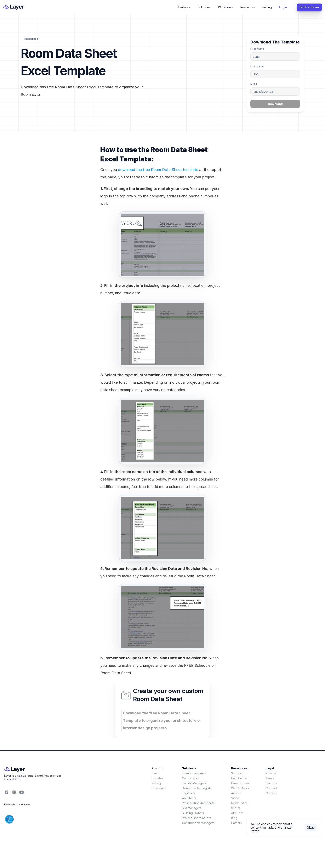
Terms (270, 778)
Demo (155, 773)
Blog (234, 818)
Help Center (239, 778)
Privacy (271, 773)
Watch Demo (240, 788)
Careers (236, 823)
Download (158, 788)
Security (271, 783)
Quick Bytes (239, 803)
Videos (236, 798)
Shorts (235, 808)
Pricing (156, 783)
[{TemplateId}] (285, 7)
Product (158, 768)
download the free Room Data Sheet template (158, 169)
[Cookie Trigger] (271, 793)
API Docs (237, 813)
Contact (271, 788)
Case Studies (240, 783)
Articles (236, 793)
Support (237, 773)
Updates (157, 778)
